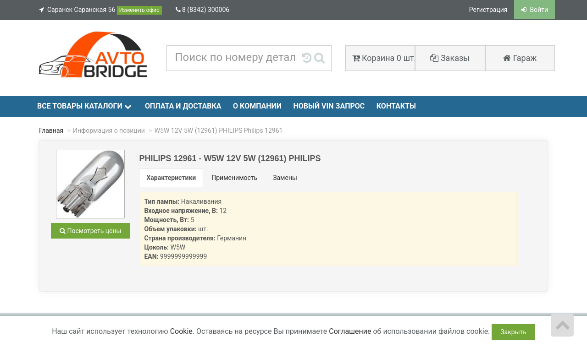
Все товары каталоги (84, 106)
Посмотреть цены (90, 230)
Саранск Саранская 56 (100, 10)
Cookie (181, 331)
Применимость (234, 177)
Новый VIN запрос (329, 106)
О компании (257, 106)
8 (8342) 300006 (203, 9)
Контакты (396, 106)
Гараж (520, 58)
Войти (534, 9)
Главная (51, 130)
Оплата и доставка (183, 106)
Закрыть (513, 332)
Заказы (450, 58)
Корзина (383, 58)
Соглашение (350, 331)
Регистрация (488, 9)
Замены (285, 177)
